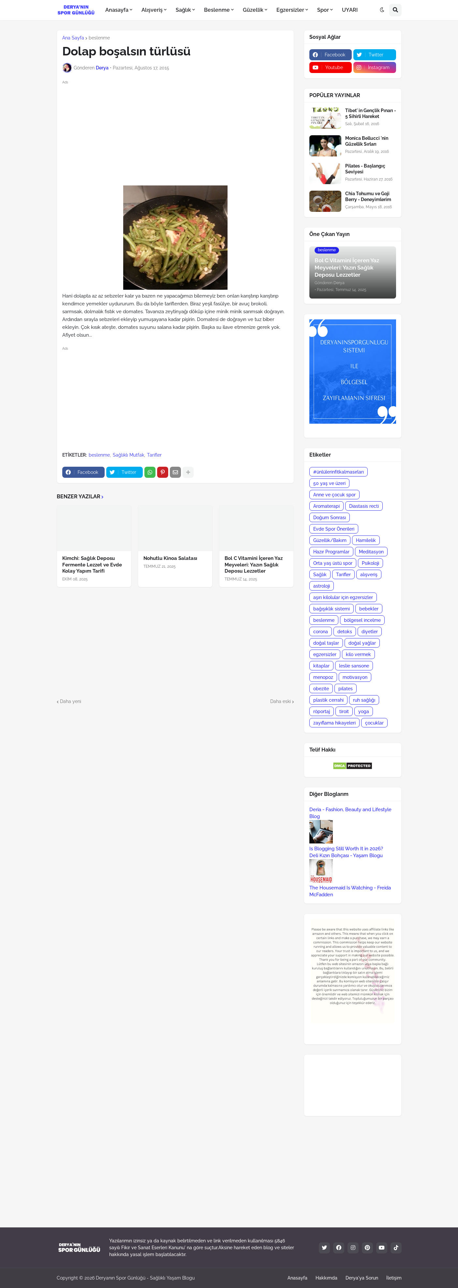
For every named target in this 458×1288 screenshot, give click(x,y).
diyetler (370, 631)
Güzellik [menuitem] (253, 10)
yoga (363, 711)
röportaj (321, 711)
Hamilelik (366, 540)
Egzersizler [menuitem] (290, 10)
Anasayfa (297, 1278)
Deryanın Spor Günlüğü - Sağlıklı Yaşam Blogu (145, 1278)
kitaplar (321, 665)
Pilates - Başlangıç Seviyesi (365, 168)
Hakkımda (326, 1278)
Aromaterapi (326, 506)
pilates (345, 688)
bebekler (368, 608)
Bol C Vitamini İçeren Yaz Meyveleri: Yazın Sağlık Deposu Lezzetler (254, 564)
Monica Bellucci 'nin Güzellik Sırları (366, 141)
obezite (321, 688)
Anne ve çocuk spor (334, 494)
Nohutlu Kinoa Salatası (170, 558)
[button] (382, 10)
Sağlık (320, 574)
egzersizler (324, 654)
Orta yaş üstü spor (332, 563)
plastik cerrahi (328, 700)
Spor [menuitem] (323, 10)
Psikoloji (370, 563)
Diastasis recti (364, 506)
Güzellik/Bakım (330, 540)
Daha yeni (70, 701)
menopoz (323, 677)
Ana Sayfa (73, 38)
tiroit (344, 711)
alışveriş (368, 574)
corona (320, 631)
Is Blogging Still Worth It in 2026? (346, 849)
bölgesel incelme (362, 620)
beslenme (99, 38)
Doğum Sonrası (329, 517)
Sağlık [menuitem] (183, 10)
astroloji (321, 586)
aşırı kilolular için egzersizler (343, 597)
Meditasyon (371, 551)
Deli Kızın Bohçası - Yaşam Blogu (346, 855)
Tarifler (154, 455)
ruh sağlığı (364, 700)
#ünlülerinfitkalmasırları (338, 472)
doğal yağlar (362, 643)
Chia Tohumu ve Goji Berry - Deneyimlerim (368, 196)
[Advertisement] (181, 131)
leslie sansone (354, 665)
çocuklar (374, 722)
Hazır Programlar (331, 551)
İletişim (394, 1278)
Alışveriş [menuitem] (152, 10)
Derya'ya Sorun (362, 1278)
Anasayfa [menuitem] (116, 10)
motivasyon (355, 677)
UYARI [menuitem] (350, 10)
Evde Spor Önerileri (333, 529)
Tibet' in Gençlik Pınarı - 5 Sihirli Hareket (370, 113)
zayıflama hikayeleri (334, 722)
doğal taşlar (326, 643)
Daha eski (280, 701)
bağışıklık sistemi (331, 608)
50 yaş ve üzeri (329, 483)
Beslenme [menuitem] (217, 10)
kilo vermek (358, 654)
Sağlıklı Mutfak (128, 455)
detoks (344, 631)
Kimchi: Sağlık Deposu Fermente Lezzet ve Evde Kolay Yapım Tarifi (92, 564)
